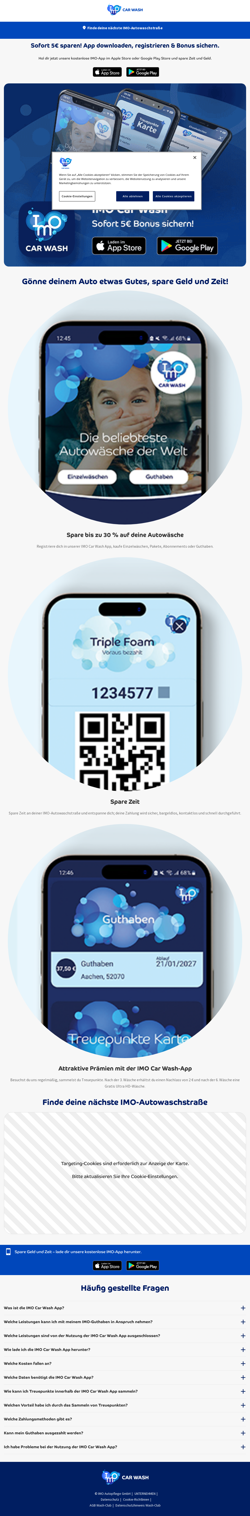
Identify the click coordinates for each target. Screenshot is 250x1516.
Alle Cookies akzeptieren (174, 196)
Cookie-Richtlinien (136, 1499)
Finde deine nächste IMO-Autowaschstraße (125, 27)
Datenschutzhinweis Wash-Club (138, 1505)
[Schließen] (194, 157)
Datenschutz (110, 1499)
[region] (127, 181)
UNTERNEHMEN (145, 1493)
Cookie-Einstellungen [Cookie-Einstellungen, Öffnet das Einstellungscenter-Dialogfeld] (77, 196)
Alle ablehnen (133, 196)
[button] (125, 1310)
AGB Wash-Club (101, 1505)
